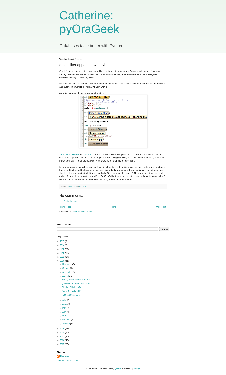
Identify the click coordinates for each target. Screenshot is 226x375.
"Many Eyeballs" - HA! (71, 291)
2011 (62, 257)
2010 (62, 261)
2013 (62, 249)
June (64, 304)
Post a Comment (71, 201)
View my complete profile (68, 360)
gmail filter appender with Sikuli (75, 283)
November (67, 264)
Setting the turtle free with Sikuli (76, 279)
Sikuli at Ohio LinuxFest (72, 287)
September (67, 272)
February (66, 319)
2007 (62, 336)
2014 (62, 245)
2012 (62, 253)
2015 (62, 241)
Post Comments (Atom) (82, 212)
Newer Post (65, 207)
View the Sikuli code (69, 154)
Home (113, 207)
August (65, 276)
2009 (62, 328)
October (66, 268)
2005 (62, 344)
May (64, 308)
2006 (62, 340)
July (64, 300)
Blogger (137, 368)
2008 (62, 332)
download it (88, 154)
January (66, 324)
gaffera (118, 368)
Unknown (64, 356)
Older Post (161, 207)
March (65, 316)
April (64, 312)
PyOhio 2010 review (71, 295)
